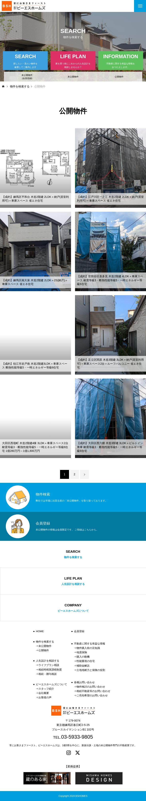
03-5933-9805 (77, 737)
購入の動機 (83, 656)
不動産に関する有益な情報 (89, 643)
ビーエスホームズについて (51, 684)
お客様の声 (44, 697)
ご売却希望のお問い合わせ (92, 695)
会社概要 (43, 693)
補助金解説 (83, 665)
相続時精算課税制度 (50, 669)
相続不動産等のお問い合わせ (93, 691)
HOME (40, 631)
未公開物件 (73, 76)
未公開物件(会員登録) (27, 77)
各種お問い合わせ (84, 682)
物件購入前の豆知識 (88, 647)
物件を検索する (45, 641)
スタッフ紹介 (46, 688)
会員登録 (79, 631)
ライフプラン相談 (48, 665)
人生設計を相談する (47, 660)
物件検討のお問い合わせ (91, 686)
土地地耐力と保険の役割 (91, 670)
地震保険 (82, 652)
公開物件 (119, 76)
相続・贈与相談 (47, 673)
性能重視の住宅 (86, 661)
